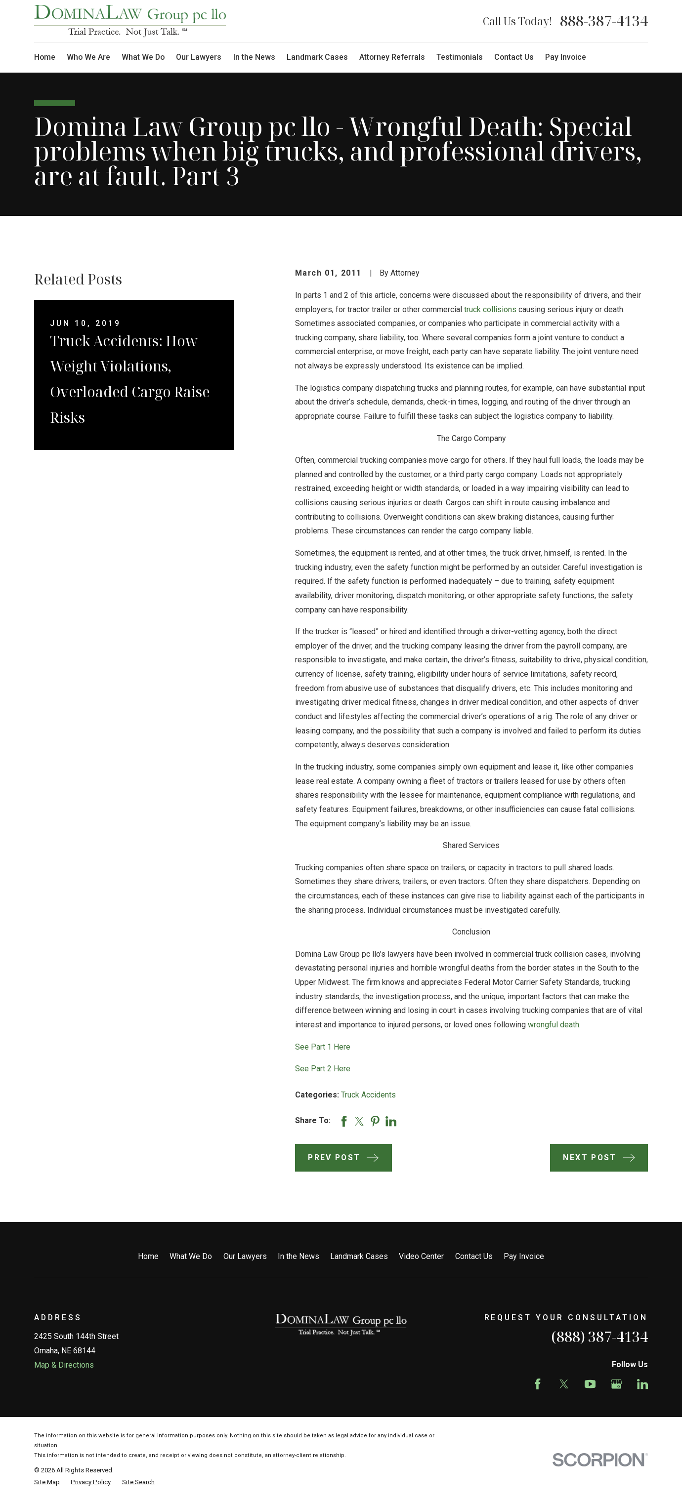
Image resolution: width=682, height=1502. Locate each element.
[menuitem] (47, 1482)
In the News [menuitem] (254, 57)
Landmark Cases (359, 1256)
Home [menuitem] (44, 57)
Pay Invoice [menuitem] (565, 57)
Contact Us (474, 1256)
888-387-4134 (604, 21)
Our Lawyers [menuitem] (198, 57)
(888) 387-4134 (599, 1336)
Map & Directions (64, 1365)
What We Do (191, 1256)
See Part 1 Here (322, 1047)
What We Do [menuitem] (143, 57)
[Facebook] (537, 1384)
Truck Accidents (368, 1094)
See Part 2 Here (322, 1068)
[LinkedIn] (642, 1384)
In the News (298, 1256)
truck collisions (490, 309)
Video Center (421, 1256)
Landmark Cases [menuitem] (317, 57)
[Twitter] (563, 1384)
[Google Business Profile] (616, 1384)
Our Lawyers (245, 1256)
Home (148, 1256)
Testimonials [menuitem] (459, 57)
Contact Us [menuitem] (514, 57)
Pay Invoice (524, 1256)
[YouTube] (590, 1384)
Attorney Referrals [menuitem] (392, 57)
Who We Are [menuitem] (88, 57)
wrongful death (553, 1024)
